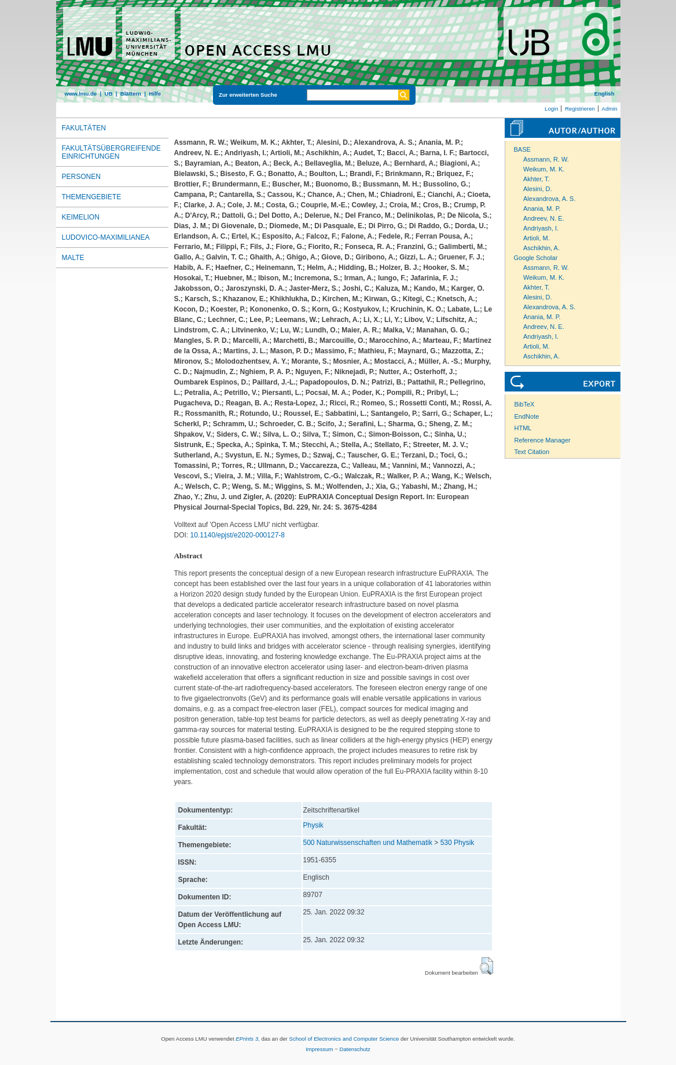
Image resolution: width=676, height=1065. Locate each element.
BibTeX (525, 404)
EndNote (527, 416)
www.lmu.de (81, 93)
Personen (81, 177)
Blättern (130, 93)
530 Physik (457, 843)
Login (551, 108)
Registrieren (580, 108)
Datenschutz (355, 1049)
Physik (313, 825)
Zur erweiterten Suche (248, 95)
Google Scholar (536, 257)
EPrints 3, (248, 1038)
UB (108, 93)
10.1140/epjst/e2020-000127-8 (237, 535)
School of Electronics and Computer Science (344, 1038)
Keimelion (81, 217)
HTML (523, 427)
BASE (522, 149)
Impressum (319, 1049)
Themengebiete (92, 197)
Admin (610, 108)
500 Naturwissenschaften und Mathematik (367, 843)
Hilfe (155, 93)
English (604, 93)
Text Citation (532, 451)
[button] (486, 966)
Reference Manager (543, 440)
